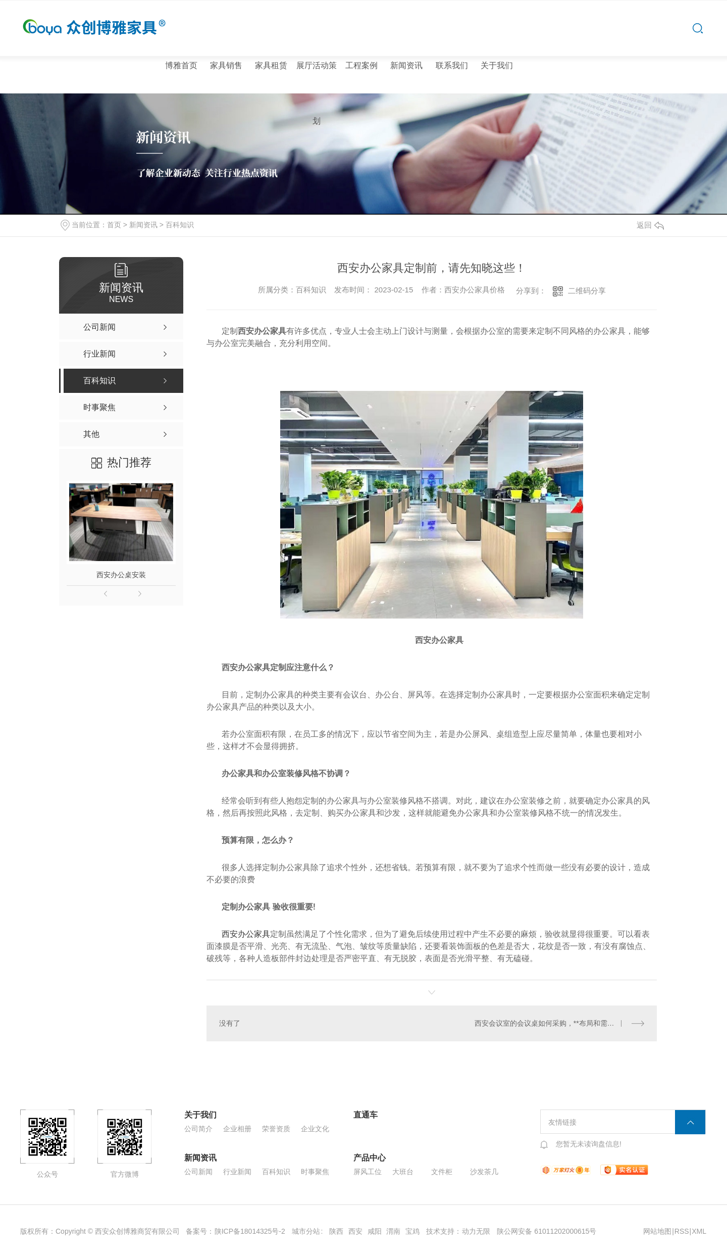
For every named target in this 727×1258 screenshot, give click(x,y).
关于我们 (497, 65)
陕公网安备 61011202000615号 (546, 1231)
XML (699, 1231)
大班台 (402, 1172)
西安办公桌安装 (121, 575)
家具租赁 (271, 65)
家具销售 (226, 65)
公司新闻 (198, 1172)
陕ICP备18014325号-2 (250, 1231)
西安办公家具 (246, 934)
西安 (355, 1231)
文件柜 (441, 1172)
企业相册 (237, 1129)
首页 (114, 225)
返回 (650, 225)
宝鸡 (412, 1231)
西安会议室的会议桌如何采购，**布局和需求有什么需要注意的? (560, 1023)
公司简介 (198, 1129)
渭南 (393, 1231)
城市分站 (306, 1231)
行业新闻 (237, 1172)
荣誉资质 (276, 1129)
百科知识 (180, 225)
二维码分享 (587, 290)
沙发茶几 (484, 1172)
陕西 (336, 1231)
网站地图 (657, 1231)
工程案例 (361, 65)
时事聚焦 (315, 1172)
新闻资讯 (406, 65)
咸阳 (375, 1231)
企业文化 (315, 1129)
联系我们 (452, 65)
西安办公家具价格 (474, 289)
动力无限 (476, 1231)
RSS (681, 1231)
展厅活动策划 (316, 93)
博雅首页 (181, 65)
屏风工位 (367, 1172)
